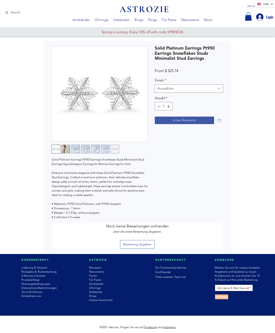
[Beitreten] (221, 296)
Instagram (169, 327)
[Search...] (24, 12)
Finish (160, 80)
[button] (248, 16)
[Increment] (169, 106)
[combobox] (189, 88)
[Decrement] (158, 106)
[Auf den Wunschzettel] (219, 120)
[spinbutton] (163, 106)
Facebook (150, 327)
